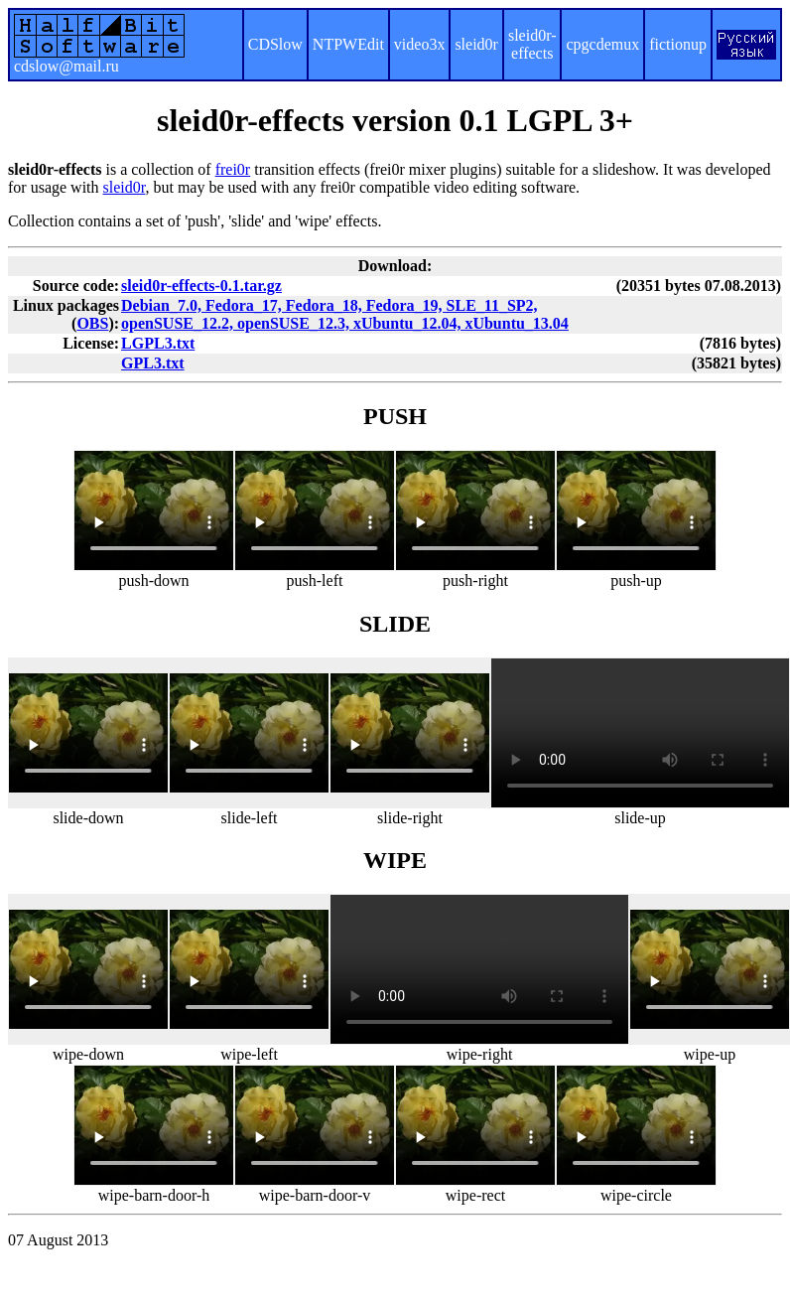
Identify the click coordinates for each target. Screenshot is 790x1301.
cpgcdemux (602, 44)
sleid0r (476, 44)
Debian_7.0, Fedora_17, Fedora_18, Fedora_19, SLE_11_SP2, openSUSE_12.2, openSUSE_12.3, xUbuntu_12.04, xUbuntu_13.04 (345, 314)
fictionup (678, 44)
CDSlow (275, 44)
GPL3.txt (153, 363)
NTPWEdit (348, 44)
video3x (420, 44)
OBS (92, 323)
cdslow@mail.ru (66, 66)
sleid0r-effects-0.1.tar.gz (201, 285)
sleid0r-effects (532, 44)
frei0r (233, 169)
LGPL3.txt (158, 343)
